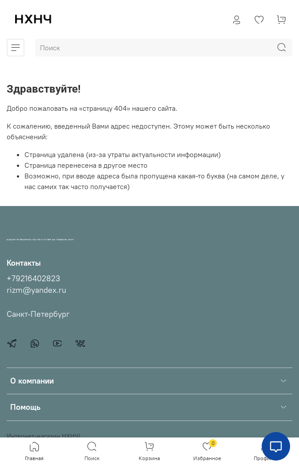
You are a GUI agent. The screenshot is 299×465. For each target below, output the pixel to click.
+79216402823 (33, 278)
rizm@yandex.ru (36, 290)
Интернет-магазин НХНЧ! (43, 436)
